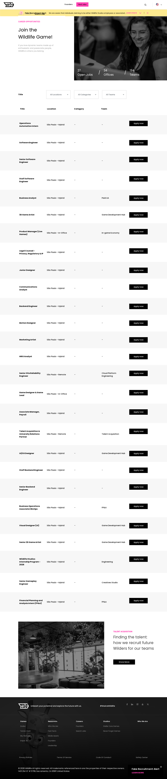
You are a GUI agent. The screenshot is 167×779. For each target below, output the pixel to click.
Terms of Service (64, 757)
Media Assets (53, 736)
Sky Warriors (25, 736)
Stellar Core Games (111, 726)
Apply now (138, 123)
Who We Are (53, 726)
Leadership (52, 745)
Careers (28, 14)
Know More (124, 662)
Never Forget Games (111, 731)
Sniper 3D (24, 741)
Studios (106, 721)
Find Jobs (82, 4)
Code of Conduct (103, 757)
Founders (69, 4)
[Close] (161, 766)
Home (20, 14)
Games (23, 721)
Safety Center (142, 757)
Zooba (22, 726)
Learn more (138, 772)
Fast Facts (52, 731)
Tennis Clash (25, 731)
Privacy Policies (25, 757)
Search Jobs (40, 14)
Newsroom (52, 721)
